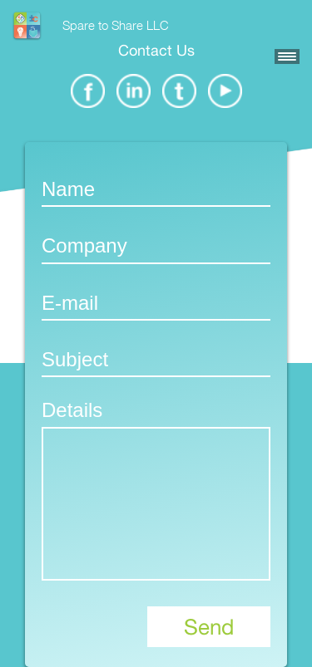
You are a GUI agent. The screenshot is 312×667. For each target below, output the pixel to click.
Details (72, 410)
